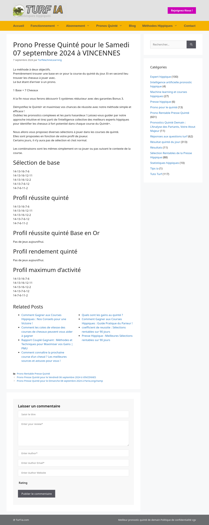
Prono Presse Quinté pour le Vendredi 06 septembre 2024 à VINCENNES (56, 377)
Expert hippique (160, 77)
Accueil (18, 25)
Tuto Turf (156, 174)
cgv (194, 519)
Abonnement (79, 26)
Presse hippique (160, 102)
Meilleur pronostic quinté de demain (139, 519)
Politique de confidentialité (176, 519)
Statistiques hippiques (164, 163)
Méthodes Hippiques (161, 26)
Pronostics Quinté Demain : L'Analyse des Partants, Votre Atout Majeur (172, 127)
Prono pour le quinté (163, 107)
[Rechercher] (191, 44)
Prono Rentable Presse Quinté (33, 373)
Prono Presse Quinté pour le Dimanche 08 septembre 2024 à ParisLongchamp (60, 380)
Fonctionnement (47, 26)
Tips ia (154, 168)
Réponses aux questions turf (168, 136)
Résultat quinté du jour (165, 142)
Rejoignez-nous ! (182, 10)
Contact (189, 25)
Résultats (156, 147)
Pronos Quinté (111, 26)
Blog (132, 25)
